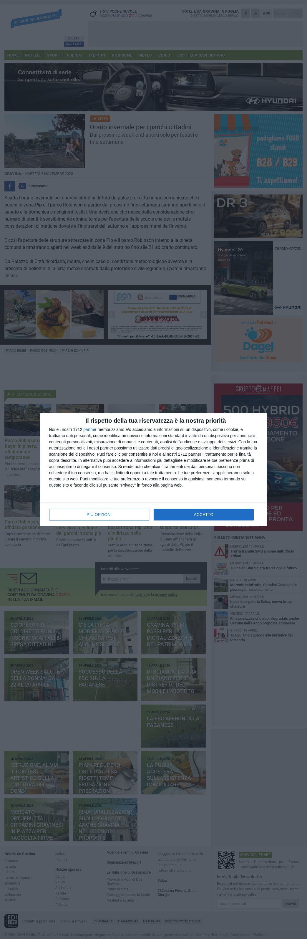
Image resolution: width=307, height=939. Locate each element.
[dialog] (153, 469)
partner (89, 429)
